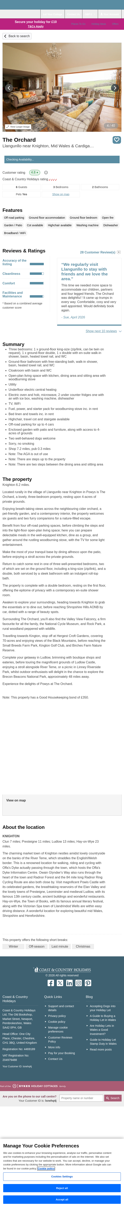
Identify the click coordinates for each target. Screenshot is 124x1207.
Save (117, 140)
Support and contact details (61, 1008)
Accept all (62, 1199)
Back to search (19, 36)
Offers (115, 24)
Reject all (62, 1188)
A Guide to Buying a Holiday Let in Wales (103, 1018)
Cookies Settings (62, 1176)
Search (115, 1098)
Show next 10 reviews (101, 331)
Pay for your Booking (61, 1053)
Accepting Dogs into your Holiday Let (102, 1008)
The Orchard (19, 140)
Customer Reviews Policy (60, 1039)
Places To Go (78, 24)
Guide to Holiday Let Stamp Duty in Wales (103, 1041)
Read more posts (101, 1049)
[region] (62, 1173)
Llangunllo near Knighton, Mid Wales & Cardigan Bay (48, 146)
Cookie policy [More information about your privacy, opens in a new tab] (46, 1168)
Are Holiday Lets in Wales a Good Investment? (102, 1029)
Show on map (60, 194)
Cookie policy (56, 1021)
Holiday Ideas (98, 24)
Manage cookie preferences (58, 1029)
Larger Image (18, 127)
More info (54, 1047)
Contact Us (55, 1058)
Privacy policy (57, 1016)
